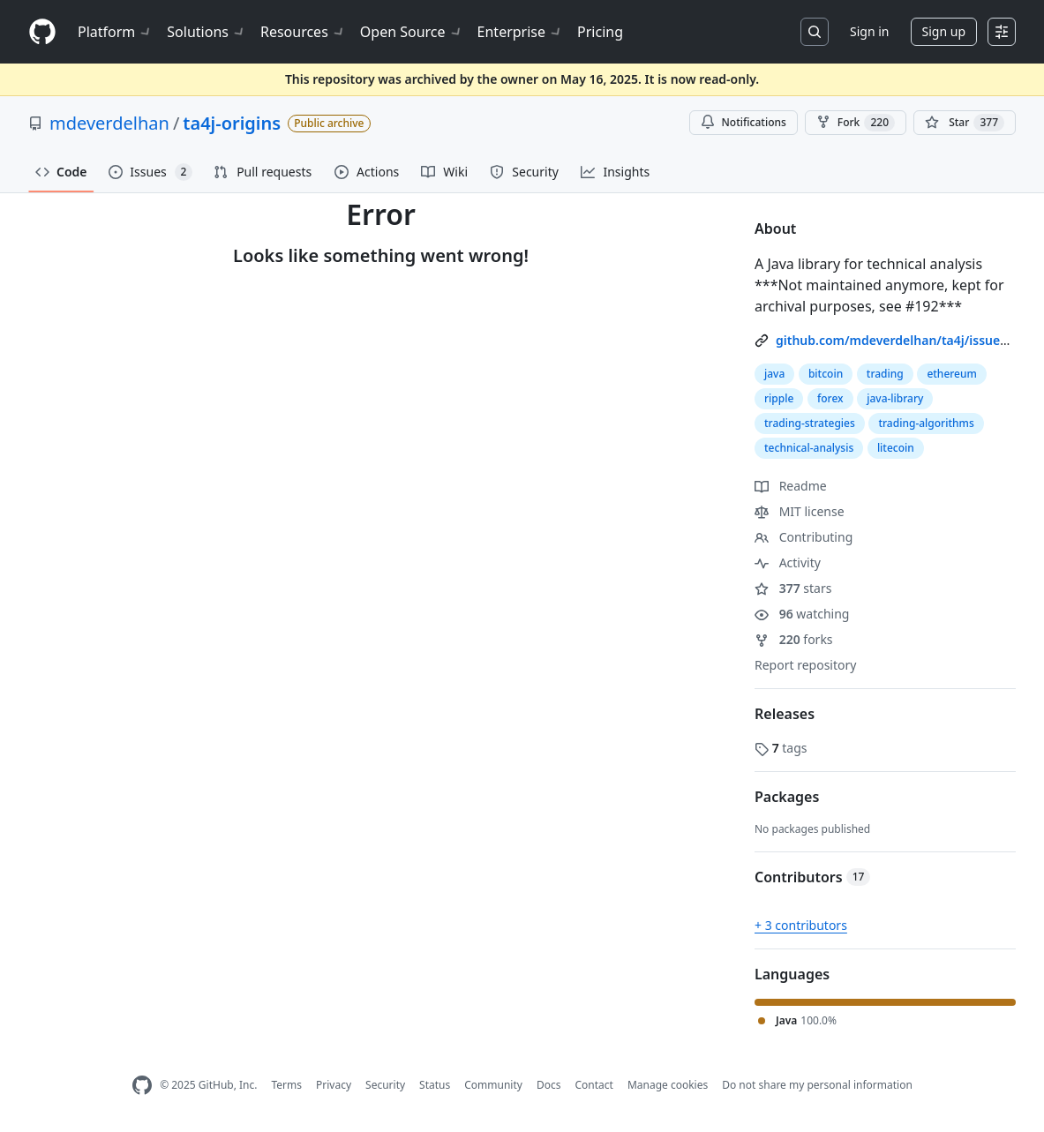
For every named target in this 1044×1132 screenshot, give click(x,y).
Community (493, 1084)
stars (793, 588)
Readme (791, 485)
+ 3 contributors (801, 925)
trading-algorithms (925, 423)
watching (802, 613)
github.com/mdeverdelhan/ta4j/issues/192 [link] (904, 340)
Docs (549, 1084)
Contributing (803, 537)
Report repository (805, 664)
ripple (778, 398)
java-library (895, 398)
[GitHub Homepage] (142, 1086)
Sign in (869, 31)
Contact (593, 1084)
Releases (785, 713)
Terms (286, 1084)
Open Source (411, 31)
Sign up (943, 31)
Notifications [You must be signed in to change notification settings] (743, 122)
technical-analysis (808, 447)
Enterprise (520, 31)
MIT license (800, 511)
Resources (303, 31)
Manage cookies (667, 1084)
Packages (787, 796)
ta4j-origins (232, 123)
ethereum (952, 373)
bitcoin (825, 373)
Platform (115, 31)
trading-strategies (809, 423)
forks (794, 639)
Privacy (333, 1084)
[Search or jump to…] (814, 32)
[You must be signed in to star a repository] (964, 122)
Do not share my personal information (817, 1084)
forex (830, 398)
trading (885, 373)
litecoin (895, 447)
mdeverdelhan (109, 123)
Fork (855, 122)
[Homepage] (42, 32)
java (774, 373)
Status (434, 1084)
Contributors (812, 877)
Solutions (206, 31)
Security (385, 1084)
